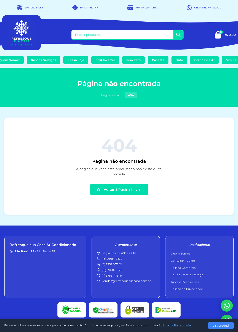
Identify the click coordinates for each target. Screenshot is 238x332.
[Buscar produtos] (122, 35)
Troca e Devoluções (185, 282)
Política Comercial (183, 267)
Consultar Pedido (183, 260)
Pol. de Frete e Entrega (187, 275)
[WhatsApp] (227, 306)
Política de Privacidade (187, 289)
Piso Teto (133, 60)
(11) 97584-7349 (112, 275)
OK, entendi (221, 325)
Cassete (158, 60)
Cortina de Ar (204, 60)
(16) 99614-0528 (112, 270)
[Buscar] (178, 34)
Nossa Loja (75, 60)
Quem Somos (180, 253)
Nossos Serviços (43, 60)
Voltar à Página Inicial (119, 189)
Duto (179, 60)
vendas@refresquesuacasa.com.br (126, 281)
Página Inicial (110, 95)
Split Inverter (105, 60)
